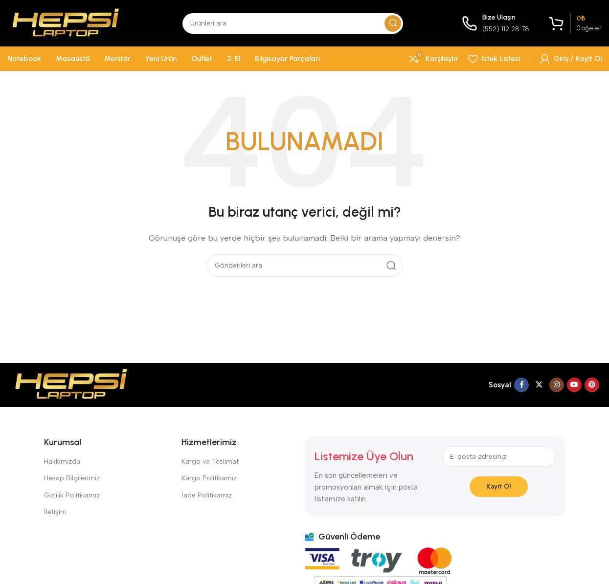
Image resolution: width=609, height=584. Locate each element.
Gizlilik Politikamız (72, 495)
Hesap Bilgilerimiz (72, 478)
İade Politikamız (206, 495)
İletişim (55, 512)
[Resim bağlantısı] (71, 384)
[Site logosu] (65, 22)
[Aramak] (292, 23)
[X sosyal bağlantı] (539, 385)
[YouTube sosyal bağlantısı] (574, 385)
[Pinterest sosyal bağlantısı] (592, 385)
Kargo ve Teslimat (210, 461)
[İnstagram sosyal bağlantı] (556, 385)
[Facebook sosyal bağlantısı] (521, 385)
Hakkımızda (62, 461)
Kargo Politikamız (209, 478)
